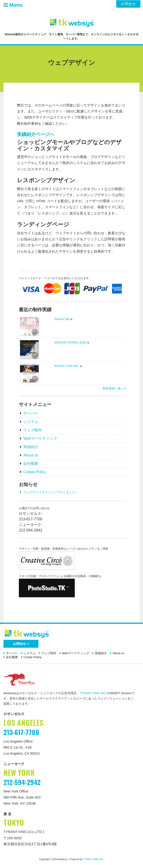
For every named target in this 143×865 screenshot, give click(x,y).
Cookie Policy (34, 472)
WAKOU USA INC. (66, 366)
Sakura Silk (62, 319)
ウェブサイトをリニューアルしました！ (51, 492)
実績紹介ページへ (35, 134)
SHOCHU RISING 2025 (70, 342)
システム (30, 422)
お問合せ (128, 4)
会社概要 (30, 464)
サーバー (30, 413)
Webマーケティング (40, 438)
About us (30, 455)
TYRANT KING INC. (93, 693)
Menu (13, 5)
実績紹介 (30, 447)
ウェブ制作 (32, 430)
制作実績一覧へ (114, 388)
